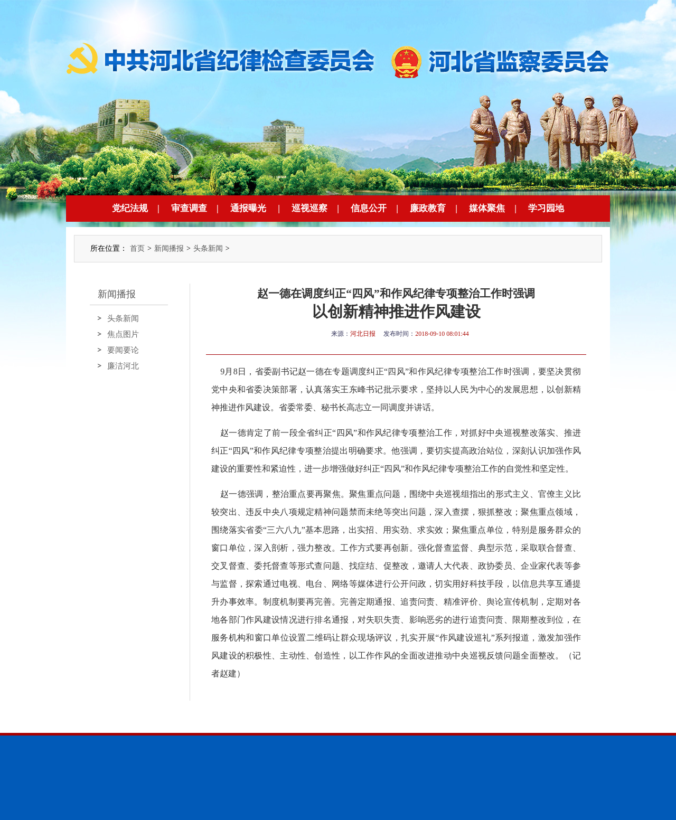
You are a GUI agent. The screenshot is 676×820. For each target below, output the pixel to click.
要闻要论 (123, 350)
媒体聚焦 (487, 208)
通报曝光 (248, 208)
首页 (137, 248)
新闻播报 (169, 248)
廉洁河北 (123, 366)
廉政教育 (428, 208)
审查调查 (189, 208)
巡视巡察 (309, 208)
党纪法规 (130, 208)
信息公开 (369, 208)
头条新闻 (208, 248)
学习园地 (546, 208)
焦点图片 (123, 334)
